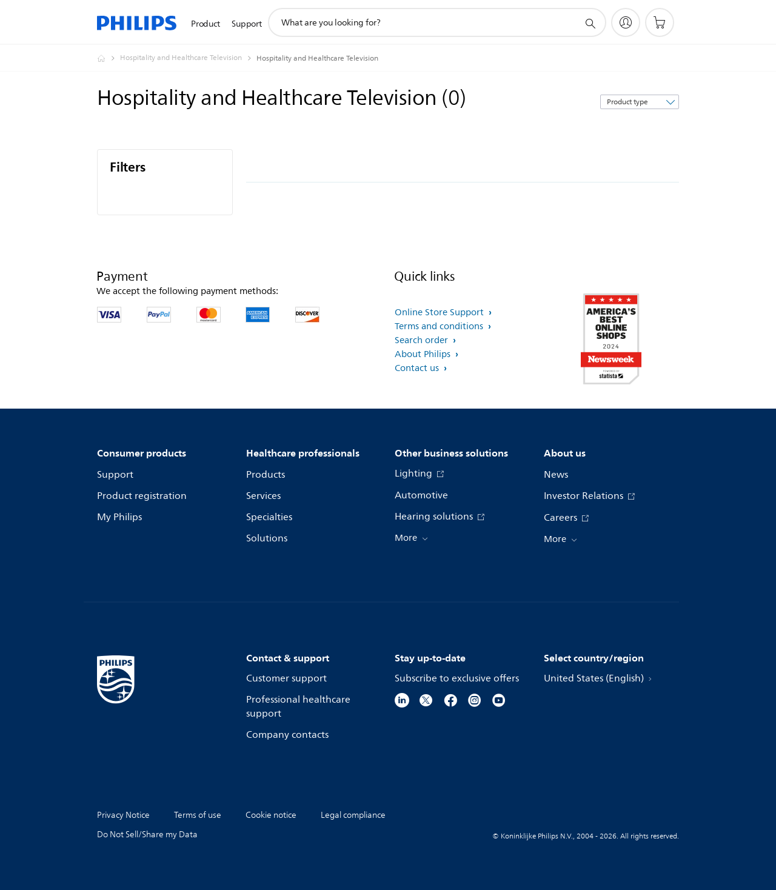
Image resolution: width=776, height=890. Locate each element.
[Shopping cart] (659, 22)
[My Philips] (625, 22)
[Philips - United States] (108, 58)
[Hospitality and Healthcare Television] (188, 58)
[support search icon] (590, 23)
